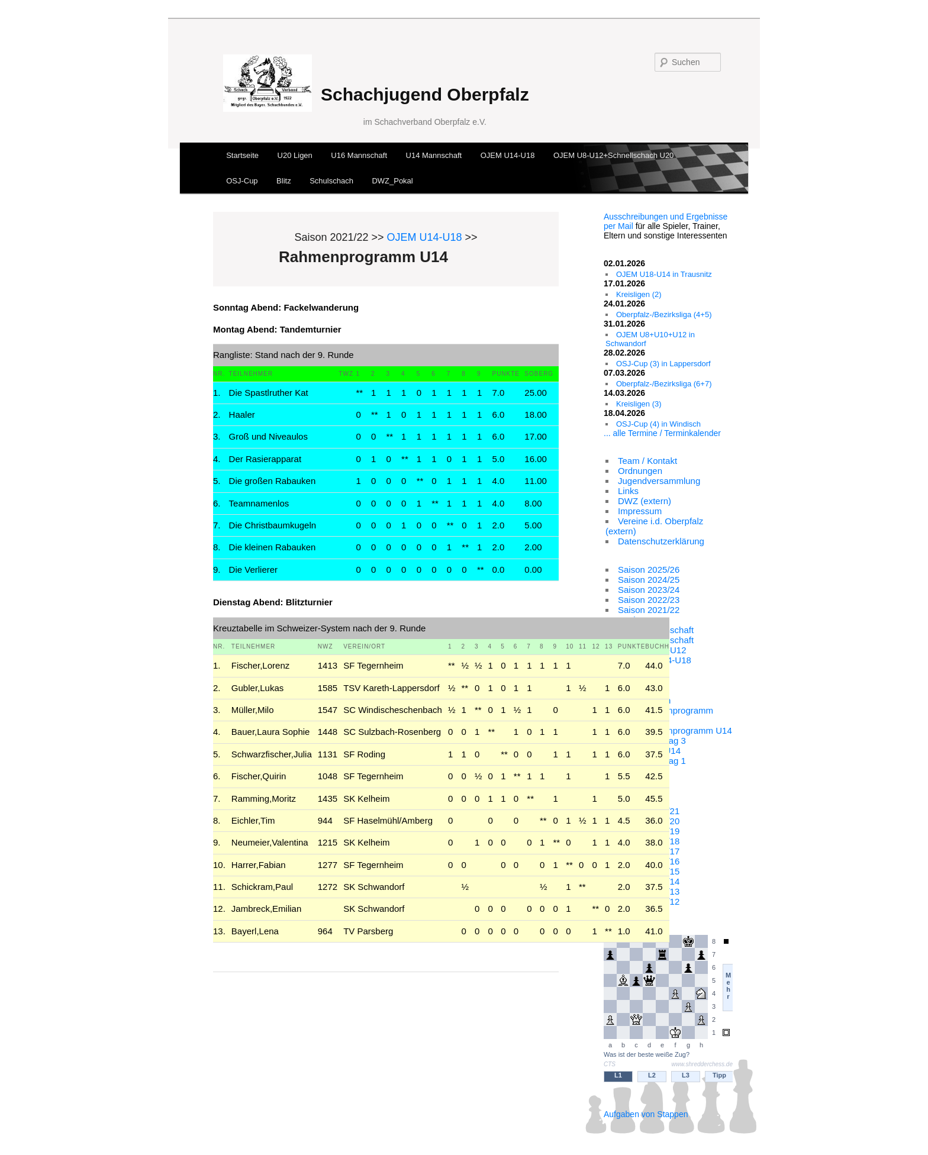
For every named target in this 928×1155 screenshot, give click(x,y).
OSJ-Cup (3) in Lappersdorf (663, 363)
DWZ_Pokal (392, 180)
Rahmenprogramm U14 (685, 730)
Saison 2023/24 (648, 590)
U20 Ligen (295, 155)
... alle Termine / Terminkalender (662, 433)
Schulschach (331, 180)
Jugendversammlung (659, 481)
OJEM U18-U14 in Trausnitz (664, 274)
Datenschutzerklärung (661, 541)
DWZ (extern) (644, 501)
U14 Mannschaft (434, 155)
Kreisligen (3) (639, 403)
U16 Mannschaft (359, 155)
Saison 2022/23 (648, 600)
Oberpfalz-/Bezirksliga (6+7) (663, 383)
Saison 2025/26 (648, 569)
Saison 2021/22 (648, 610)
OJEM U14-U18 (508, 155)
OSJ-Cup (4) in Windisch (658, 424)
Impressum (640, 511)
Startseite (242, 155)
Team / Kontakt (647, 461)
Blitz (283, 180)
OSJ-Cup (241, 180)
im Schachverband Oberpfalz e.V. (424, 122)
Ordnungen (640, 471)
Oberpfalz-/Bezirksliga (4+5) (663, 314)
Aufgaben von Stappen (646, 1114)
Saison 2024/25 (648, 580)
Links (628, 491)
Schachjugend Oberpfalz (425, 94)
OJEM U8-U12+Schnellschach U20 (613, 155)
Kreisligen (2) (639, 294)
